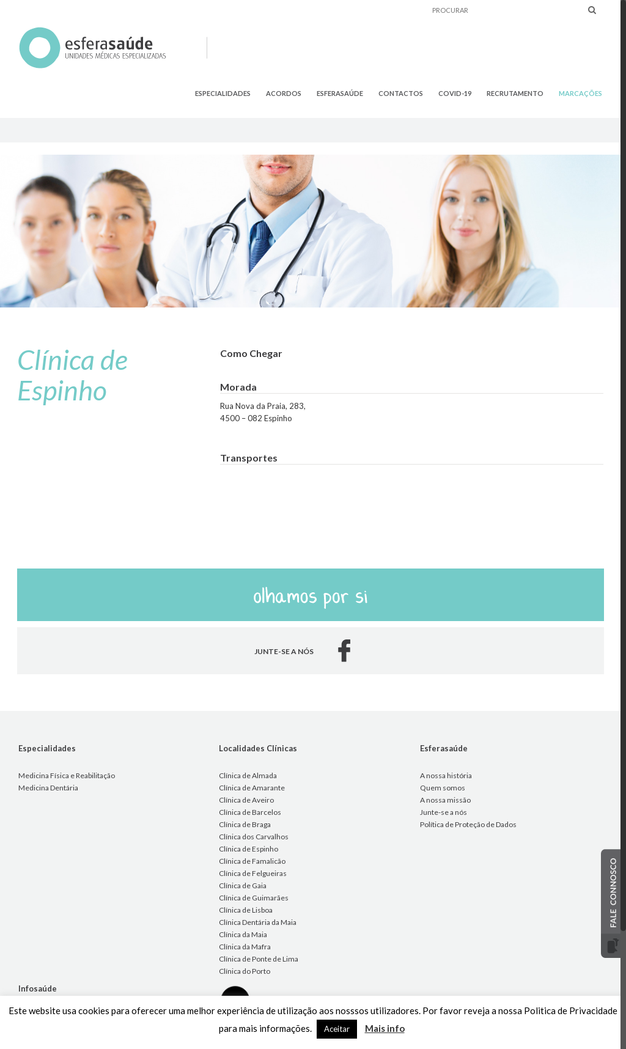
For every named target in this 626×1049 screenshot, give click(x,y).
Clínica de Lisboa (246, 910)
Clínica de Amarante (252, 787)
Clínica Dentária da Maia (257, 922)
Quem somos (442, 787)
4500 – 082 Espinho (256, 418)
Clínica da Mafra (245, 946)
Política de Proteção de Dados (468, 824)
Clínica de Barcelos (250, 812)
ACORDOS (283, 93)
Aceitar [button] (337, 1029)
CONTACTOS (400, 93)
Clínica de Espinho (248, 848)
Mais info (385, 1028)
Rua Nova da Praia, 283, (263, 406)
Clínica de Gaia (243, 885)
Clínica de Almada (248, 775)
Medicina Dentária (48, 787)
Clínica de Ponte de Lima (258, 958)
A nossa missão (445, 799)
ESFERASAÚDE (340, 93)
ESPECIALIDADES (223, 93)
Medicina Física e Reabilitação (66, 775)
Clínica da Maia (243, 934)
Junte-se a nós (443, 812)
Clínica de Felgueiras (253, 873)
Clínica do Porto (244, 971)
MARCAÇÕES (580, 93)
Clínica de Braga (245, 824)
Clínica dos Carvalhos (254, 836)
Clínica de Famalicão (252, 861)
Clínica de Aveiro (246, 799)
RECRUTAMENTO (515, 93)
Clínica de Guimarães (254, 897)
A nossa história (446, 775)
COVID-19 (454, 93)
